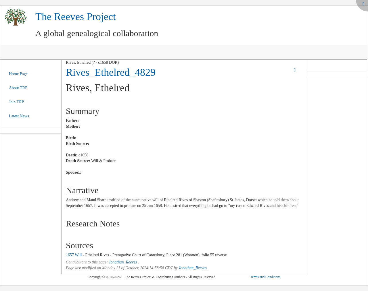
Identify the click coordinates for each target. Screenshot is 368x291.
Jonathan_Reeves (123, 262)
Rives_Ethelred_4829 (111, 72)
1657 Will (74, 255)
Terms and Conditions (265, 277)
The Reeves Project (75, 16)
